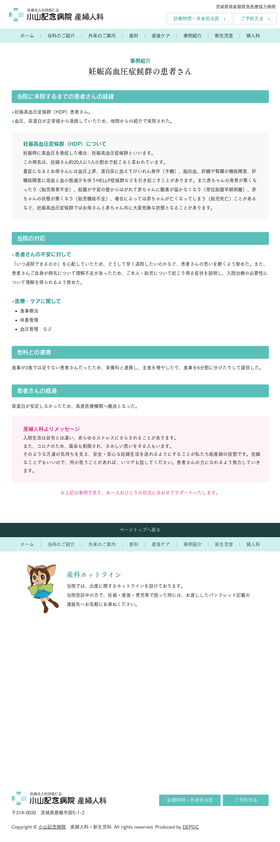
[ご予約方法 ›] (255, 18)
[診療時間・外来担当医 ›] (199, 18)
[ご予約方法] (246, 800)
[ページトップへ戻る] (140, 530)
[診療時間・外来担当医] (190, 800)
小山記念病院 (52, 827)
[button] (61, 36)
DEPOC (191, 827)
